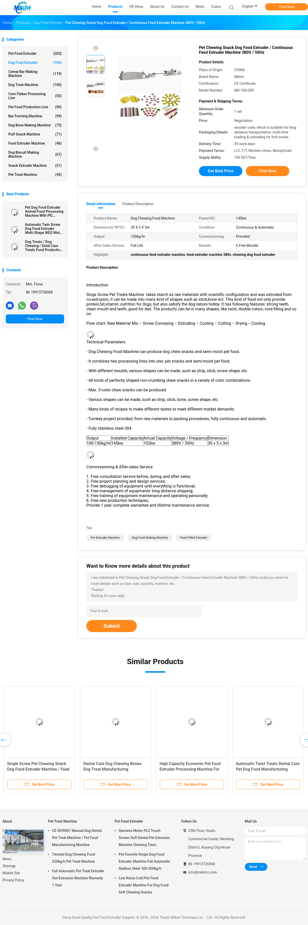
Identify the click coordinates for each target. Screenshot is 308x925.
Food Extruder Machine (35, 143)
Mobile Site (11, 873)
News (7, 859)
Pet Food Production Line (35, 107)
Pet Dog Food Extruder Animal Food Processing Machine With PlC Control (44, 211)
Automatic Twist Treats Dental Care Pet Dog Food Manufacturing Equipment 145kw (268, 769)
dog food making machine (150, 537)
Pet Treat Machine (35, 174)
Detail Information (100, 204)
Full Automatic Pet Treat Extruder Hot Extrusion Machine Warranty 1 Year (78, 878)
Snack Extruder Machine (35, 165)
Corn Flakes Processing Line (35, 96)
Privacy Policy (13, 880)
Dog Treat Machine (35, 84)
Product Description (137, 204)
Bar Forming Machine (35, 116)
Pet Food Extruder (35, 53)
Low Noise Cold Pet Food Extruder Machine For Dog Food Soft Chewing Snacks (143, 885)
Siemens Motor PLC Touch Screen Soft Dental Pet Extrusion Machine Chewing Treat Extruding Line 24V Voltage (144, 838)
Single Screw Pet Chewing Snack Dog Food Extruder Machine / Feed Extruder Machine (38, 769)
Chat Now (286, 7)
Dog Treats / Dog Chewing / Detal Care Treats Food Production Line (43, 246)
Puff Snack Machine (35, 134)
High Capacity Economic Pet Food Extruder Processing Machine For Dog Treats (190, 769)
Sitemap (9, 866)
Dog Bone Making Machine (35, 125)
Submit (112, 626)
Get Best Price (221, 171)
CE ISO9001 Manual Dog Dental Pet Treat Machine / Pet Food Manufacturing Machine (77, 838)
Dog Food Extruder (35, 62)
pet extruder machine (105, 537)
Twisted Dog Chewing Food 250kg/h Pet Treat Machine (73, 857)
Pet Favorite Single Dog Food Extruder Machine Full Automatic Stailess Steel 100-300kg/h (144, 861)
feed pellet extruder (193, 537)
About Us (10, 852)
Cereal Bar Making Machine (35, 74)
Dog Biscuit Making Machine (35, 154)
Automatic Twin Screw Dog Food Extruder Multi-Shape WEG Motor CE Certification (44, 229)
